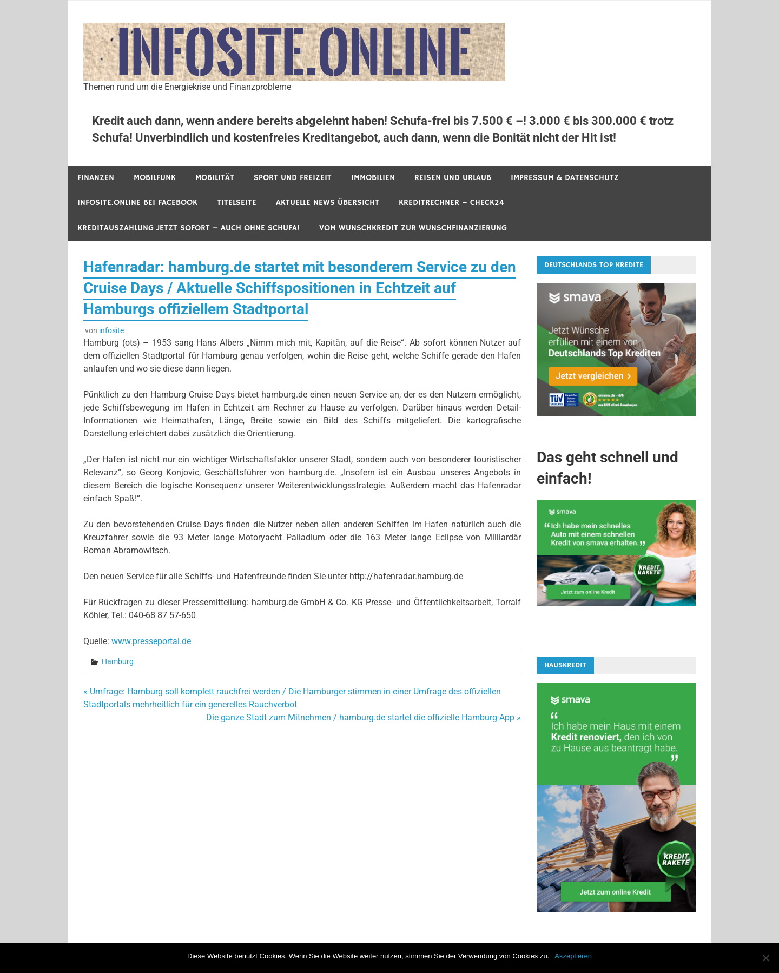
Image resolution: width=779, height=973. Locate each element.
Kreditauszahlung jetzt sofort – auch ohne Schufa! (188, 228)
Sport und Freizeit (293, 178)
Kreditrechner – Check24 (451, 202)
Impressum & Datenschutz (565, 178)
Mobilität (214, 178)
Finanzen (95, 178)
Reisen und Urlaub (452, 178)
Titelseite (236, 202)
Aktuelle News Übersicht (327, 202)
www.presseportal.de (151, 641)
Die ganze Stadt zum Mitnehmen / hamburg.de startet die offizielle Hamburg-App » (363, 717)
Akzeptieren (573, 956)
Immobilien (373, 178)
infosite (111, 330)
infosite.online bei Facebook (137, 202)
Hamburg (118, 661)
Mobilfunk (155, 178)
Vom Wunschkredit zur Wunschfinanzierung (413, 228)
